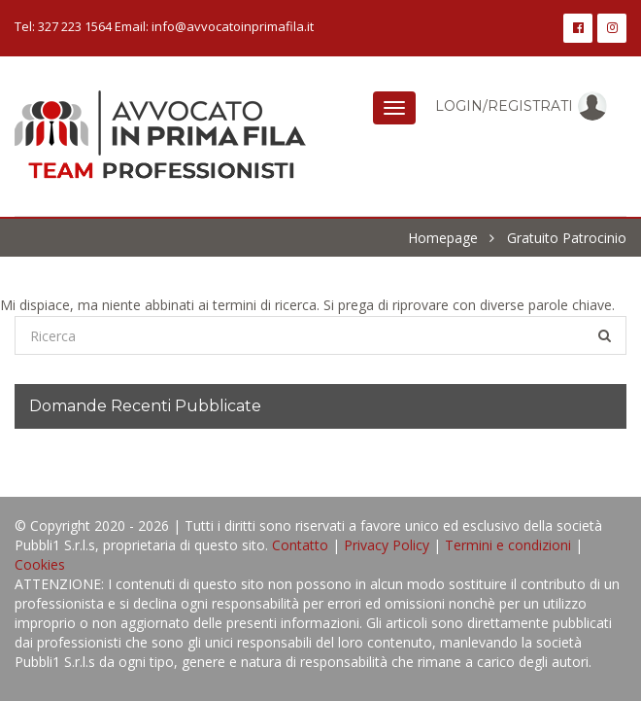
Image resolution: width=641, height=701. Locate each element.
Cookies (40, 564)
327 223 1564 (75, 26)
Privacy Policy (386, 545)
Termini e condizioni (508, 545)
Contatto (300, 545)
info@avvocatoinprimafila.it (233, 26)
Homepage (443, 238)
